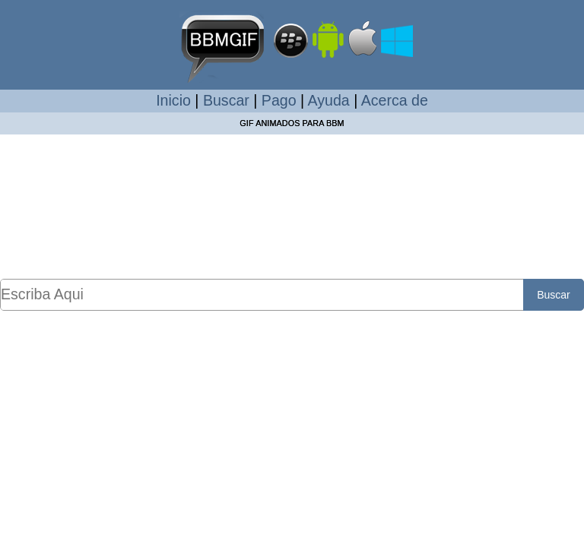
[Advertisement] (292, 206)
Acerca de (394, 100)
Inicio (173, 100)
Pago (279, 100)
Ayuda (329, 100)
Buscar (226, 100)
